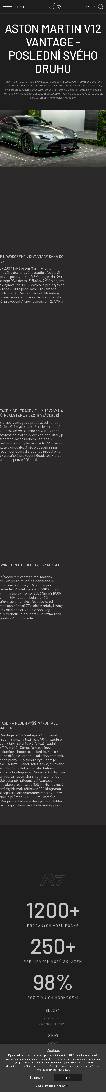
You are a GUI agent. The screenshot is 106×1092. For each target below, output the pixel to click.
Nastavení (38, 1077)
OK (68, 1078)
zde (68, 1085)
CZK (86, 6)
